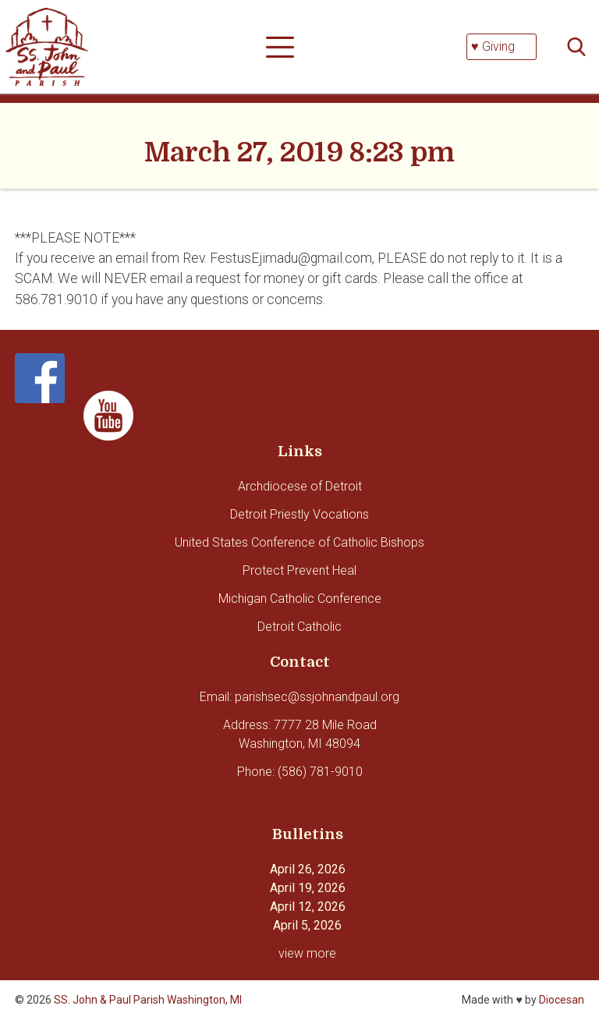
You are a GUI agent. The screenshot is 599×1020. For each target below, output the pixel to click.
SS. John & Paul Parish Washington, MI (148, 999)
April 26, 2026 (308, 869)
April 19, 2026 (308, 887)
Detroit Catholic (299, 626)
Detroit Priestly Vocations (299, 514)
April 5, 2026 (307, 925)
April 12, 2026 (308, 906)
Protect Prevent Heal (299, 570)
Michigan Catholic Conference (299, 598)
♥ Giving (493, 46)
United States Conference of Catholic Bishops (299, 542)
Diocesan (561, 999)
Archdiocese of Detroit (300, 486)
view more (307, 953)
